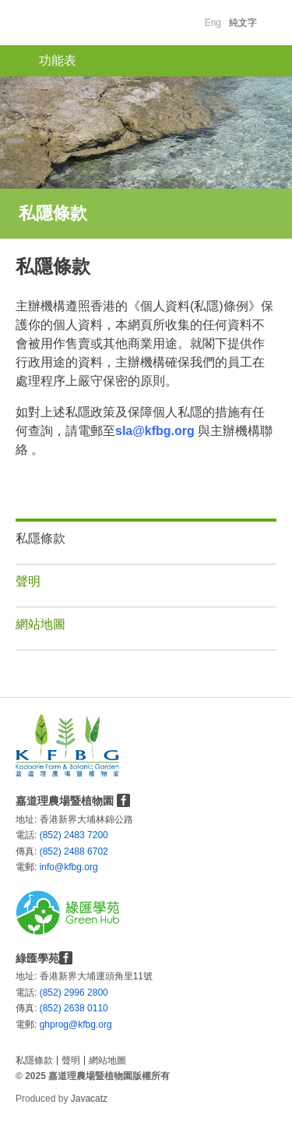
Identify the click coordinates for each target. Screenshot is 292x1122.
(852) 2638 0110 (74, 1008)
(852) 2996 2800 (74, 992)
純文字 (243, 22)
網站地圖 (40, 624)
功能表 (57, 60)
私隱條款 (40, 538)
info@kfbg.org (46, 867)
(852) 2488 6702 (74, 851)
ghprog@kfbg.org (46, 1024)
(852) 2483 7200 (74, 835)
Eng (213, 22)
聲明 (28, 581)
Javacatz (89, 1098)
